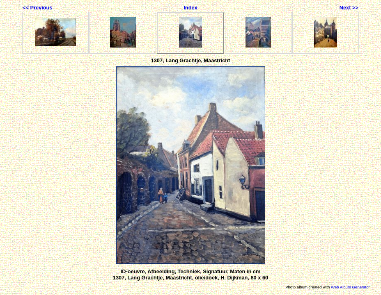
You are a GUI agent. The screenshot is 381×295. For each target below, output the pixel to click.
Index (190, 8)
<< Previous (38, 8)
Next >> (349, 8)
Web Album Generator (350, 287)
